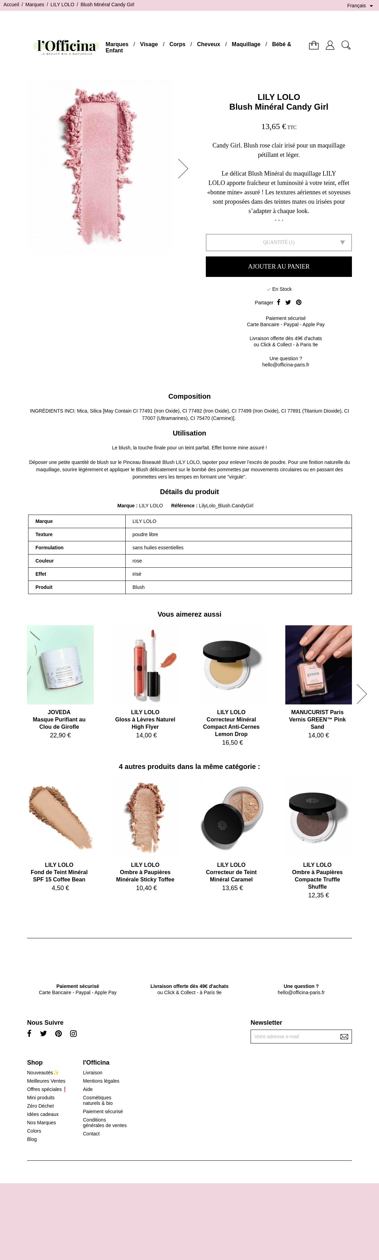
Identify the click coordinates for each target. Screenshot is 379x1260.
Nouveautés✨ (43, 1072)
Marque (126, 505)
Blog (32, 1139)
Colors (34, 1131)
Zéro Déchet (40, 1106)
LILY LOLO (279, 97)
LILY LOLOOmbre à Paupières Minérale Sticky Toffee (145, 872)
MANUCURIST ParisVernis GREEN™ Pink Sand (317, 719)
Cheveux (208, 44)
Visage (149, 44)
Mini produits (40, 1097)
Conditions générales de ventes (105, 1122)
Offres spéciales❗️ (47, 1089)
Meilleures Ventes (46, 1081)
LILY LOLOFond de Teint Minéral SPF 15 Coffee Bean (59, 872)
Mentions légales (101, 1081)
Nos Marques (41, 1122)
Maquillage (246, 44)
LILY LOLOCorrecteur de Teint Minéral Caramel (231, 872)
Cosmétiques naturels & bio (98, 1100)
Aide (88, 1089)
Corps (177, 44)
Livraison (92, 1072)
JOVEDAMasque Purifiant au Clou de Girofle (59, 719)
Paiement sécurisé (103, 1111)
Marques (117, 44)
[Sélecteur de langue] (361, 6)
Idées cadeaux (43, 1114)
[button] (185, 168)
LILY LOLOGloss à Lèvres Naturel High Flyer (145, 719)
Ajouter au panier (279, 266)
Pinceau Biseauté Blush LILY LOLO (161, 462)
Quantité (275, 242)
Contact (91, 1133)
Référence (183, 505)
